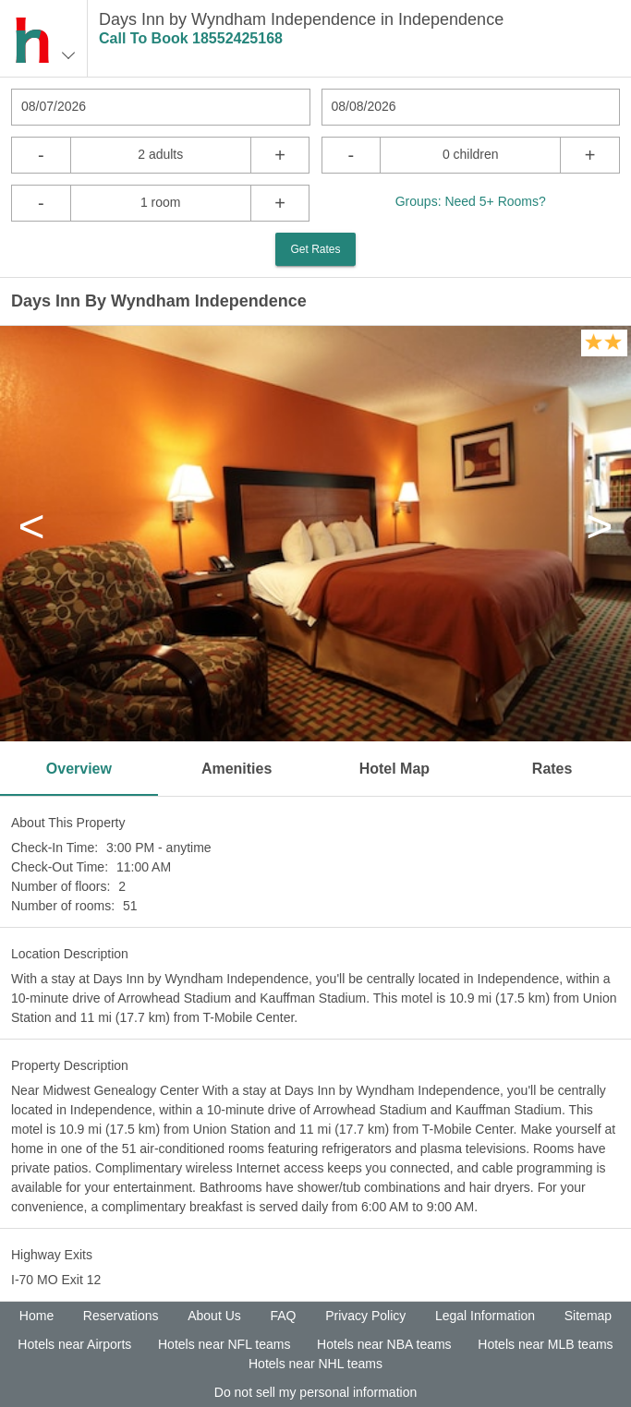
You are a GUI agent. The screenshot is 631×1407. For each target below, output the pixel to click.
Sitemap (588, 1315)
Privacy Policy (365, 1315)
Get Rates (315, 249)
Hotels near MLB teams (545, 1344)
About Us (214, 1315)
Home (36, 1315)
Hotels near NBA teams (384, 1344)
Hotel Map (394, 768)
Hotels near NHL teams (315, 1363)
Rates (552, 768)
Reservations (121, 1315)
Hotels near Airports (74, 1344)
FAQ (283, 1315)
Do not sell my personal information (315, 1392)
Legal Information (485, 1315)
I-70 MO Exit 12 (56, 1279)
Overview (79, 768)
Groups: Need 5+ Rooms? (470, 201)
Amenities (236, 768)
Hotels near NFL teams (224, 1344)
